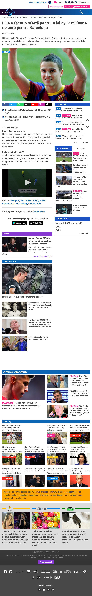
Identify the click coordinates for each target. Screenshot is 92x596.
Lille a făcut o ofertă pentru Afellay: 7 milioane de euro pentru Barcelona (42, 17)
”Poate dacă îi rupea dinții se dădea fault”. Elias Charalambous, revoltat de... (70, 137)
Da (58, 227)
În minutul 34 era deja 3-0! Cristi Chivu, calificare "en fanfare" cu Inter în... (70, 123)
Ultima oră (81, 149)
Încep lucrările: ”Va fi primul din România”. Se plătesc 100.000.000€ (71, 196)
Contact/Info (83, 555)
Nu (58, 230)
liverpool (15, 200)
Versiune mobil (46, 562)
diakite (31, 203)
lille (22, 200)
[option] (70, 109)
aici (60, 495)
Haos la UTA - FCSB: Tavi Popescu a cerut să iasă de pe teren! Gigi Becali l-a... (69, 116)
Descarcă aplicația (40, 2)
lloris (38, 203)
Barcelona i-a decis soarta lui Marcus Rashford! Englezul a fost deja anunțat (80, 168)
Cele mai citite (63, 149)
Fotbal (10, 17)
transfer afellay (20, 203)
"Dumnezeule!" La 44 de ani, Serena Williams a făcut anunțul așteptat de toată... (72, 181)
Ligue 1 (17, 17)
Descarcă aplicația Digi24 (42, 256)
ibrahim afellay (32, 200)
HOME (4, 17)
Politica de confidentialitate (26, 555)
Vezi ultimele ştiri (81, 142)
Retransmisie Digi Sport (70, 555)
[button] (27, 182)
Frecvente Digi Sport (54, 555)
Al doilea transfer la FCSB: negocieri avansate (80, 207)
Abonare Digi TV (41, 555)
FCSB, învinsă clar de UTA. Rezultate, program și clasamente (80, 156)
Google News (39, 211)
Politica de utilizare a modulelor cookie (50, 557)
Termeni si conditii (11, 555)
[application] (27, 183)
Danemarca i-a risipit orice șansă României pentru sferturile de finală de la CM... (69, 109)
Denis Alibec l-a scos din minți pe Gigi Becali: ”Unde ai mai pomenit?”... (69, 130)
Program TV (84, 2)
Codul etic (33, 557)
